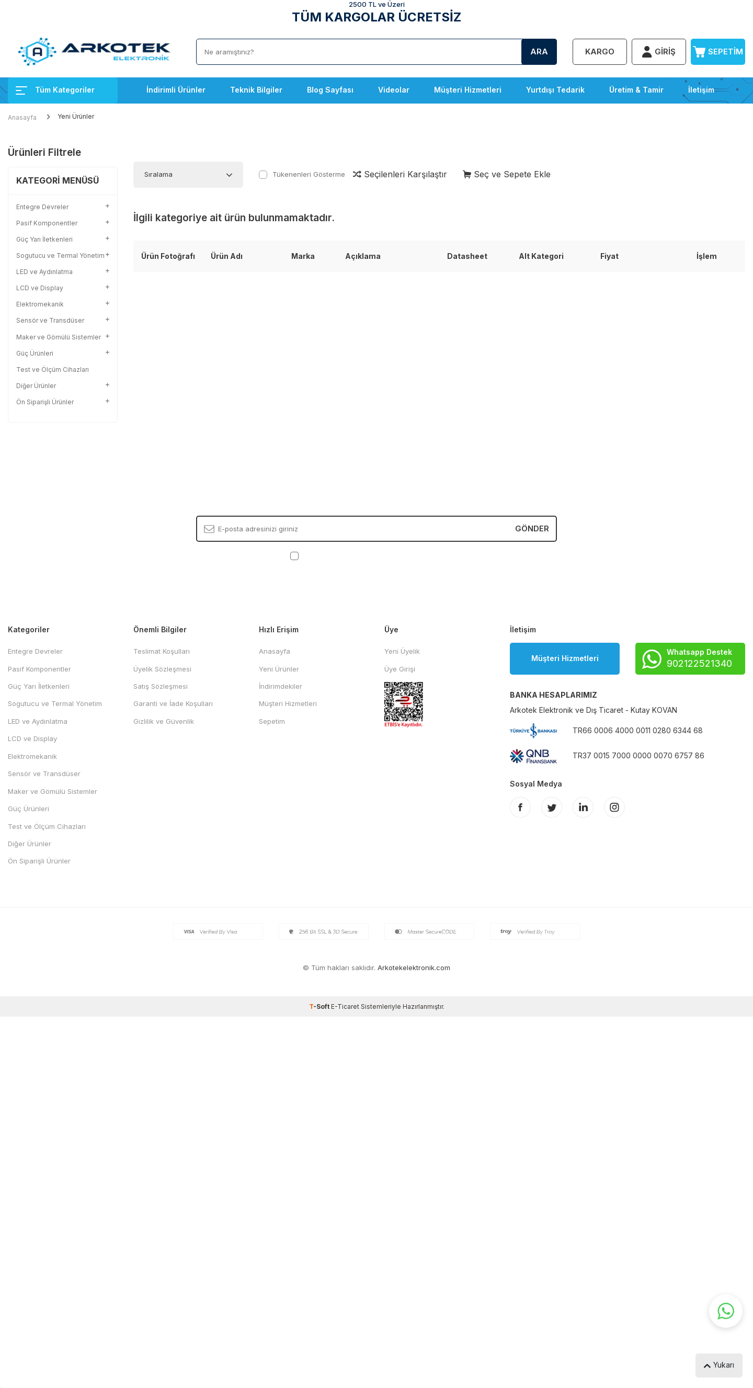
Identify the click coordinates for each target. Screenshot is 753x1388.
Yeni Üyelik (402, 651)
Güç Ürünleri (28, 808)
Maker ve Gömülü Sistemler (52, 791)
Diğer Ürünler (29, 843)
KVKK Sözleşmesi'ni (337, 555)
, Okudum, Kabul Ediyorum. (376, 555)
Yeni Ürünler (279, 669)
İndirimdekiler (280, 686)
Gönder (532, 528)
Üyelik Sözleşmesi (162, 669)
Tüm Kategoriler (55, 89)
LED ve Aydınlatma (37, 721)
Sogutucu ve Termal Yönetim (55, 703)
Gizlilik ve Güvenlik (163, 721)
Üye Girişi (399, 669)
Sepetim (272, 721)
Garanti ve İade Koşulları (173, 703)
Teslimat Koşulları (161, 651)
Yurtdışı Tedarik (555, 89)
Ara (539, 51)
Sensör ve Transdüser (44, 773)
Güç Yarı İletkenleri (39, 686)
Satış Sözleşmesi (160, 686)
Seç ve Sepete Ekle (507, 174)
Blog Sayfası (330, 89)
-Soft (320, 1006)
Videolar (393, 89)
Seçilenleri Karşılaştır (400, 174)
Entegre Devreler (35, 651)
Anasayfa (22, 117)
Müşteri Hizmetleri (467, 89)
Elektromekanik (32, 756)
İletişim (701, 89)
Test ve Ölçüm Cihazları (52, 369)
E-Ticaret (345, 1006)
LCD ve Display (32, 738)
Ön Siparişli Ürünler (39, 861)
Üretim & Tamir (636, 89)
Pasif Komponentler (39, 669)
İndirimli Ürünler (176, 89)
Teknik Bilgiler (256, 89)
